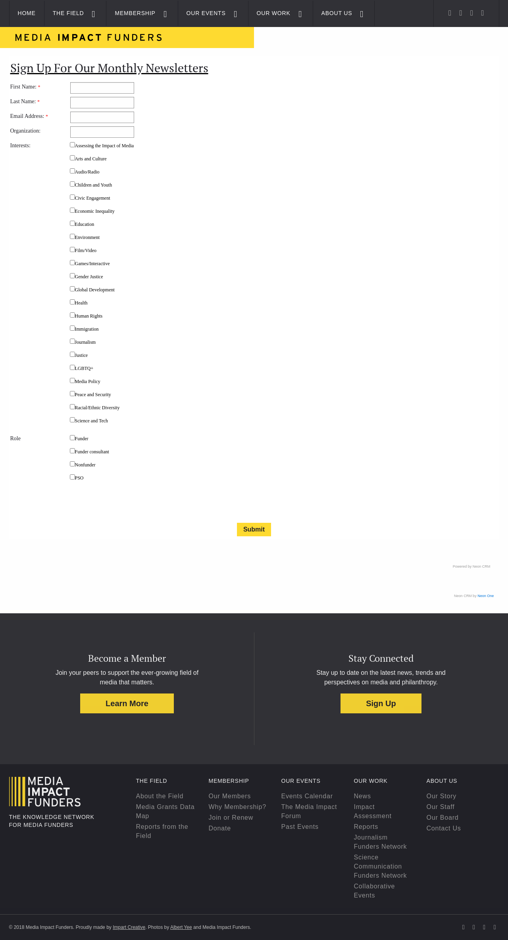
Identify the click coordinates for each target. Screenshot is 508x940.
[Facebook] (461, 13)
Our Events (206, 13)
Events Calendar (307, 796)
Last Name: (25, 101)
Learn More (127, 703)
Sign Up (381, 703)
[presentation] (130, 503)
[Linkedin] (471, 13)
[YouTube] (482, 13)
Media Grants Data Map (165, 811)
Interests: (20, 145)
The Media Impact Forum (309, 811)
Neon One (485, 596)
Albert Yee (181, 927)
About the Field (160, 796)
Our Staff (441, 806)
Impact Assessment (373, 811)
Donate (220, 828)
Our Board (443, 817)
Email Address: (29, 116)
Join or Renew (231, 817)
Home (27, 13)
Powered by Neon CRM (472, 566)
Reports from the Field (162, 831)
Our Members (230, 796)
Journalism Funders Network (380, 842)
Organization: (25, 131)
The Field (68, 13)
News (362, 796)
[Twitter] (449, 13)
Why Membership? (237, 806)
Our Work (274, 13)
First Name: (25, 87)
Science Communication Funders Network (380, 866)
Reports (366, 826)
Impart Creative (129, 927)
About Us (336, 13)
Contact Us (444, 828)
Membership (135, 13)
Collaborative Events (374, 891)
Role (15, 438)
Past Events (300, 826)
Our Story (442, 796)
